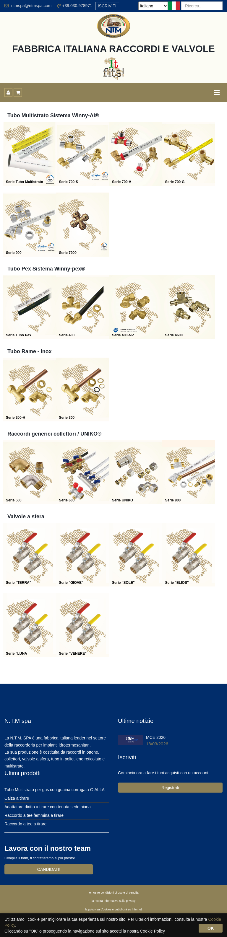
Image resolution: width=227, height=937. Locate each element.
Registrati (170, 787)
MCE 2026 (156, 737)
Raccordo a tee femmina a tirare (34, 815)
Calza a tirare (16, 798)
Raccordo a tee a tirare (25, 824)
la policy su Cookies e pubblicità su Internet (113, 909)
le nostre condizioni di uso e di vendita (114, 892)
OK (210, 928)
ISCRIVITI (107, 6)
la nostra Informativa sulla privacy (113, 900)
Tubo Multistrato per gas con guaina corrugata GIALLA (54, 789)
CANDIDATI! (48, 869)
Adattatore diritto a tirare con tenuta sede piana (47, 806)
